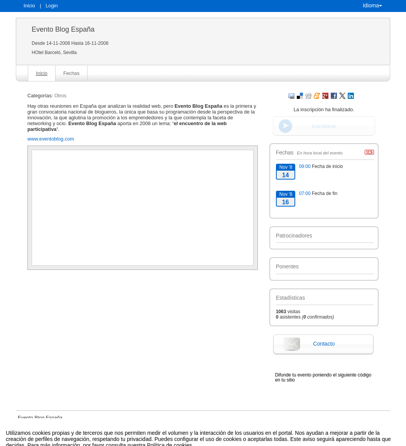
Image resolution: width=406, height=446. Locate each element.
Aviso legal (122, 440)
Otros (60, 95)
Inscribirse (323, 126)
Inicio (29, 5)
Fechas (71, 73)
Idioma (372, 5)
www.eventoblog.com (50, 139)
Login (52, 5)
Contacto (324, 344)
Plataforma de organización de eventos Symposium (207, 440)
